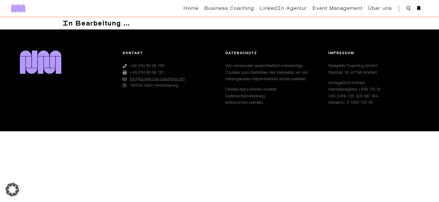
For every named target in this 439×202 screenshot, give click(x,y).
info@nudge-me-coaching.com (154, 79)
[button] (12, 189)
